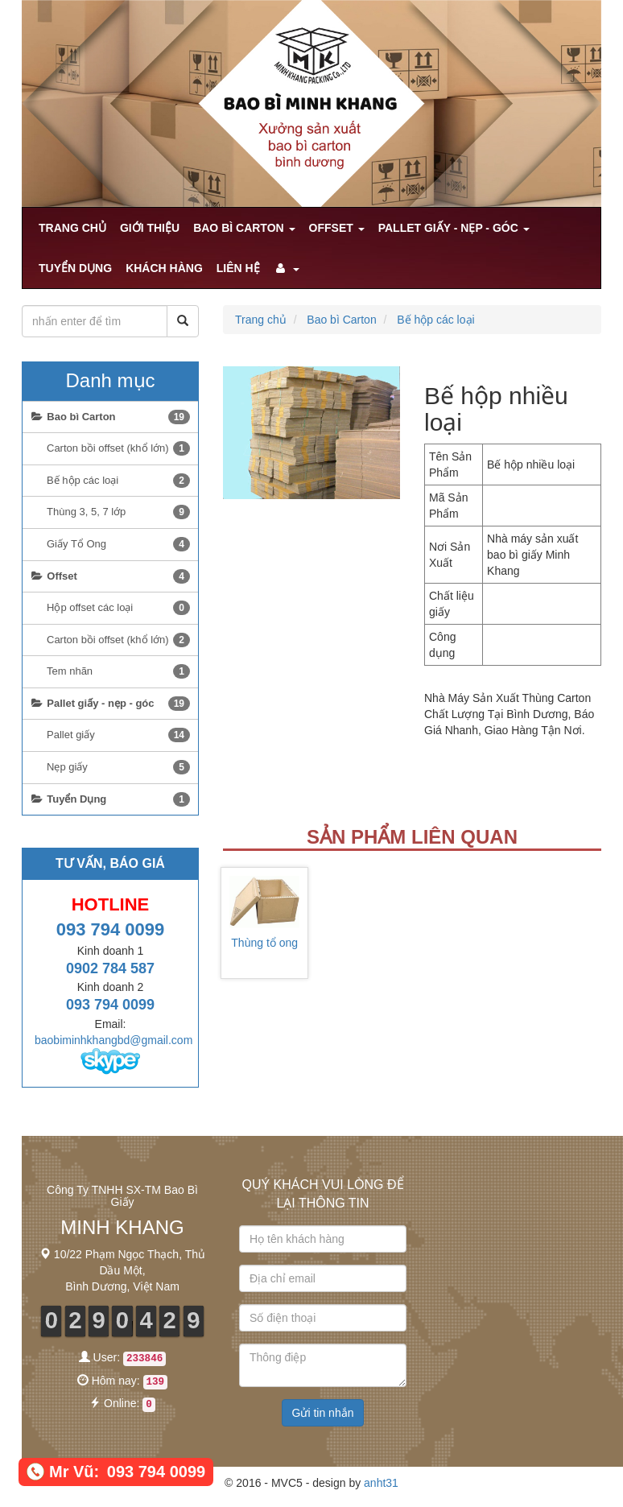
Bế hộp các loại (435, 319)
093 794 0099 (110, 929)
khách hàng (164, 268)
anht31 (381, 1482)
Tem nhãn (118, 671)
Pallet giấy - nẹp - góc (454, 227)
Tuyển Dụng (75, 268)
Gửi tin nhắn (323, 1412)
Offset (337, 227)
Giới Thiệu (149, 227)
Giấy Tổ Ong (118, 544)
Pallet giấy (118, 735)
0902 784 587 (110, 968)
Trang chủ (72, 227)
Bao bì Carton (244, 227)
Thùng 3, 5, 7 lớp (118, 512)
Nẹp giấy (118, 767)
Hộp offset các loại (118, 608)
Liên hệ (238, 268)
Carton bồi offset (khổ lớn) (118, 448)
